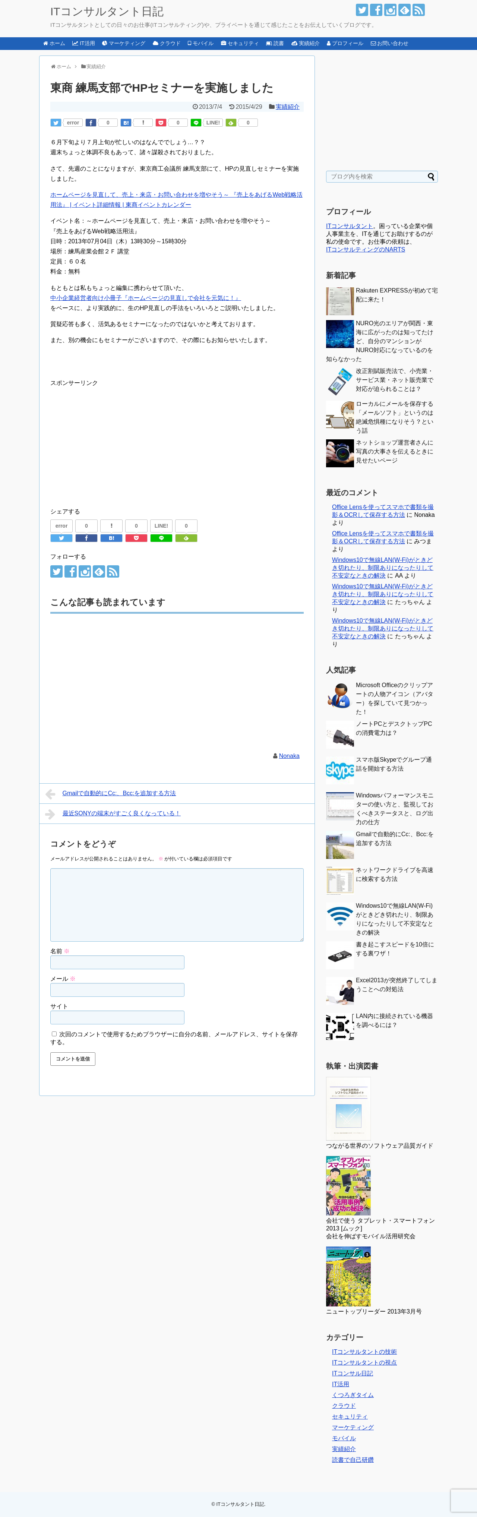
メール (63, 979)
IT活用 (340, 1384)
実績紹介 (288, 107)
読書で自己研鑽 (353, 1460)
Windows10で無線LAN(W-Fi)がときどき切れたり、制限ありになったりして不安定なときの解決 (382, 568)
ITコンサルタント (349, 226)
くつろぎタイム (353, 1395)
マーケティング (353, 1427)
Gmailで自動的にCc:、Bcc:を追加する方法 (110, 794)
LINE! (213, 123)
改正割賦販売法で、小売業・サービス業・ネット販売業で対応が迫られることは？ (394, 380)
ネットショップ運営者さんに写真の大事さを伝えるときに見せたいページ (394, 451)
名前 (60, 951)
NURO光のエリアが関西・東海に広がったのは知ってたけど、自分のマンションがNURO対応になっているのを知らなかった (379, 341)
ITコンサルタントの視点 (364, 1362)
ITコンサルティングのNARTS (365, 249)
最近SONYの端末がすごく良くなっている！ (113, 814)
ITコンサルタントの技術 (364, 1352)
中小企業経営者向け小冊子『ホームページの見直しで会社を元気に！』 (145, 298)
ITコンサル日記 (352, 1373)
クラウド (344, 1406)
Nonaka (289, 756)
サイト (59, 1006)
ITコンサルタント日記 (107, 11)
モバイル (344, 1438)
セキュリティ (350, 1416)
